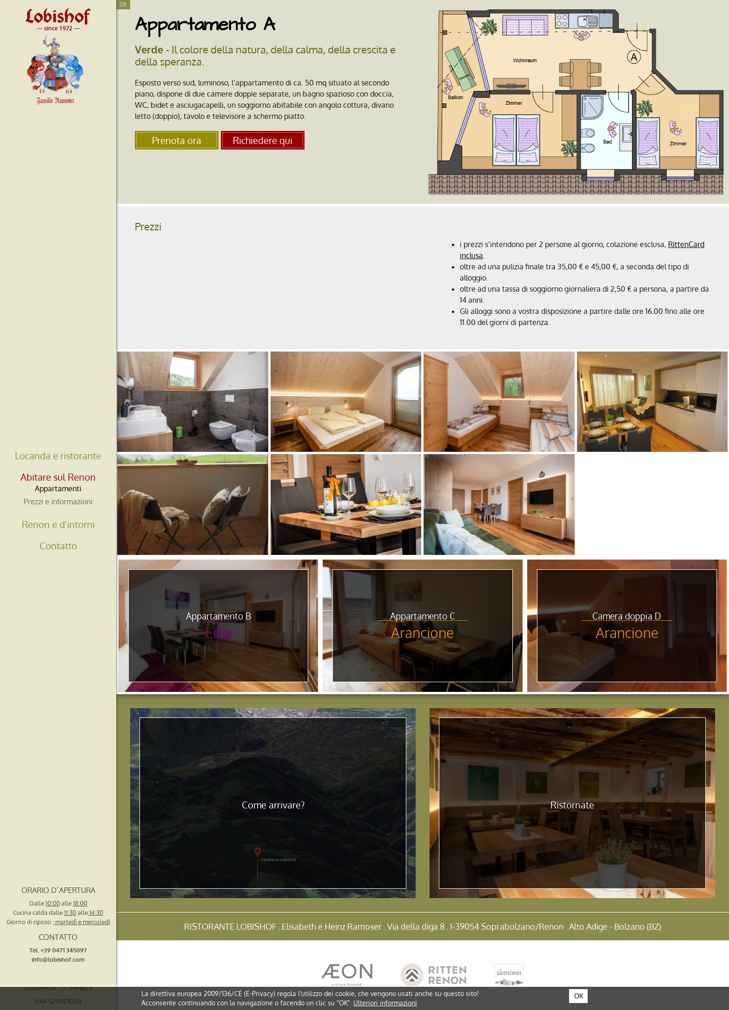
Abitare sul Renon (58, 477)
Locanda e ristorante (58, 456)
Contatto (58, 546)
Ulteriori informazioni (385, 1003)
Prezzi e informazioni (58, 501)
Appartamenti (58, 488)
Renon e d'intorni (58, 524)
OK (578, 996)
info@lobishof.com (58, 959)
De (123, 4)
